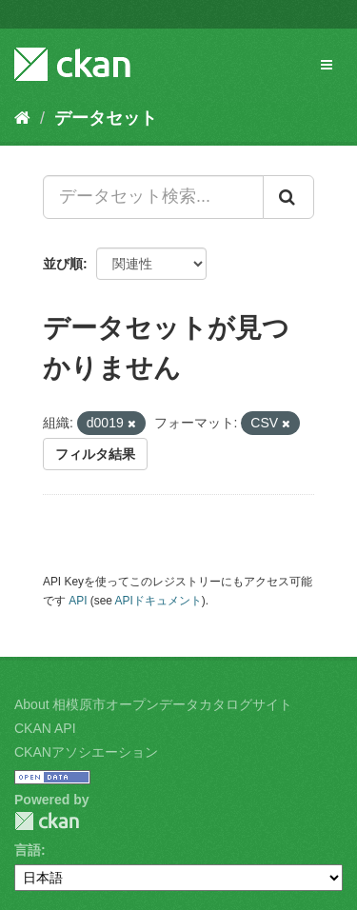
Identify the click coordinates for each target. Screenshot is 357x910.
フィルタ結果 (95, 454)
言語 (27, 850)
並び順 (63, 263)
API (78, 600)
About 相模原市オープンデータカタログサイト (153, 704)
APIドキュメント (158, 600)
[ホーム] (22, 118)
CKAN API (45, 728)
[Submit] (288, 197)
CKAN (46, 821)
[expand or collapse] (326, 65)
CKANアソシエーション (86, 752)
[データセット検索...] (153, 197)
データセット (105, 118)
